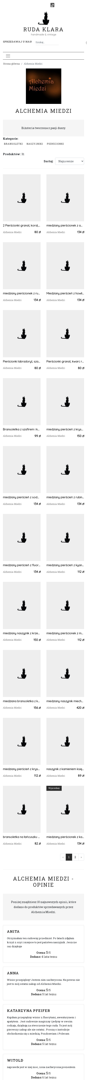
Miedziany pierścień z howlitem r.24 (65, 293)
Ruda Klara (43, 26)
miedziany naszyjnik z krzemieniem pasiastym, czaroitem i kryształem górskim (22, 633)
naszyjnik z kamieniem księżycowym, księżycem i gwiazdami (65, 769)
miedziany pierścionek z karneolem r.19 (65, 837)
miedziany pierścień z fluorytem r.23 (22, 565)
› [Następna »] (81, 857)
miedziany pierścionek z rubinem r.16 (22, 293)
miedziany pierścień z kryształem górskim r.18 (65, 429)
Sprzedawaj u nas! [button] (17, 41)
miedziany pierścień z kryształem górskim (22, 769)
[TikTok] (52, 5)
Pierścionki (55, 143)
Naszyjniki (34, 143)
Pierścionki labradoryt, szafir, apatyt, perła (22, 361)
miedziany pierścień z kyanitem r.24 (65, 565)
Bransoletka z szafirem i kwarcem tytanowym (22, 429)
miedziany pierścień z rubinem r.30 (65, 497)
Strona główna (11, 63)
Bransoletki (13, 143)
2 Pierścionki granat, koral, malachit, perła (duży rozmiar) (22, 225)
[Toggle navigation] (8, 55)
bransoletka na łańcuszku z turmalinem (22, 837)
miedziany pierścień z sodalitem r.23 (22, 497)
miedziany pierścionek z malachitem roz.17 (65, 633)
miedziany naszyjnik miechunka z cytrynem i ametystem (65, 701)
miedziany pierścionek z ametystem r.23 (65, 225)
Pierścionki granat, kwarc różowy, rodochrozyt (65, 361)
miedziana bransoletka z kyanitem (22, 701)
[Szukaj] (57, 42)
